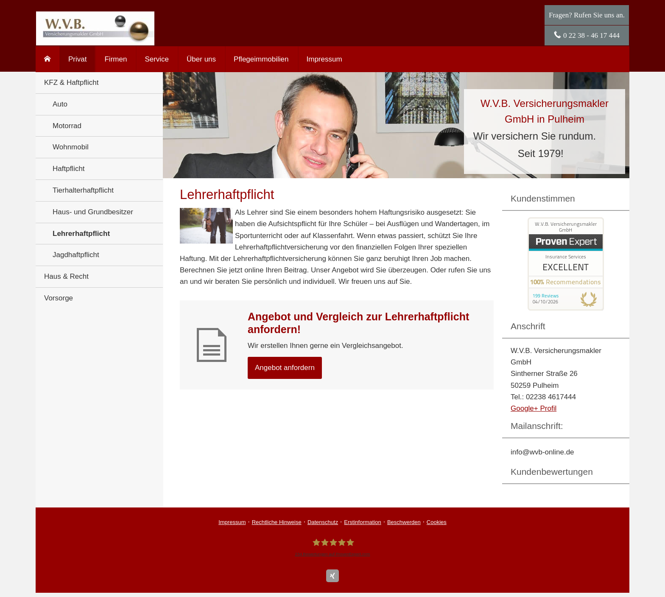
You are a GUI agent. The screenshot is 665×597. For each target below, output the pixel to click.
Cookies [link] (437, 522)
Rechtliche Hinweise (277, 522)
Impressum (232, 522)
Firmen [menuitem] (115, 59)
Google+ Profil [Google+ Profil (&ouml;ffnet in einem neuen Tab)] (533, 408)
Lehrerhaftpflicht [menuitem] (81, 234)
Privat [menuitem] (77, 59)
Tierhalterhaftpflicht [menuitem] (83, 190)
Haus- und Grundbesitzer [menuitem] (93, 212)
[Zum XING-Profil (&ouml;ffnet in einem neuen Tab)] (332, 575)
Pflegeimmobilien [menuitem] (261, 59)
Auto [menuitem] (60, 104)
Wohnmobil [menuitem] (71, 147)
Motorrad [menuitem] (67, 126)
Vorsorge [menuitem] (58, 298)
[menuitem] (47, 59)
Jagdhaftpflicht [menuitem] (76, 255)
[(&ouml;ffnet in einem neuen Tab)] (566, 308)
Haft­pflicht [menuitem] (69, 169)
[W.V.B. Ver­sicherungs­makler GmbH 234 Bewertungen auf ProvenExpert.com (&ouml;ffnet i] (332, 547)
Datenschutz (322, 522)
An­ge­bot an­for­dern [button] (285, 368)
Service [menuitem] (157, 59)
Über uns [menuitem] (201, 59)
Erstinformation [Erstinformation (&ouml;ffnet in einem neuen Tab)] (362, 522)
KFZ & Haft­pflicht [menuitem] (71, 82)
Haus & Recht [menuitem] (66, 276)
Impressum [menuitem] (324, 59)
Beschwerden (404, 522)
